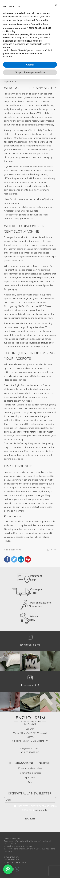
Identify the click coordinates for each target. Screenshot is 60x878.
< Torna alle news (12, 549)
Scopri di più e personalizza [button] (30, 72)
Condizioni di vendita (15, 862)
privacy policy (41, 809)
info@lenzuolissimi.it (30, 748)
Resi (30, 782)
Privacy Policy (11, 859)
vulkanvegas (10, 97)
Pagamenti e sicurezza (30, 772)
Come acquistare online (30, 768)
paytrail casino (24, 120)
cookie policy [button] (9, 31)
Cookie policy (11, 857)
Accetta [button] (30, 64)
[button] (8, 869)
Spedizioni (30, 777)
